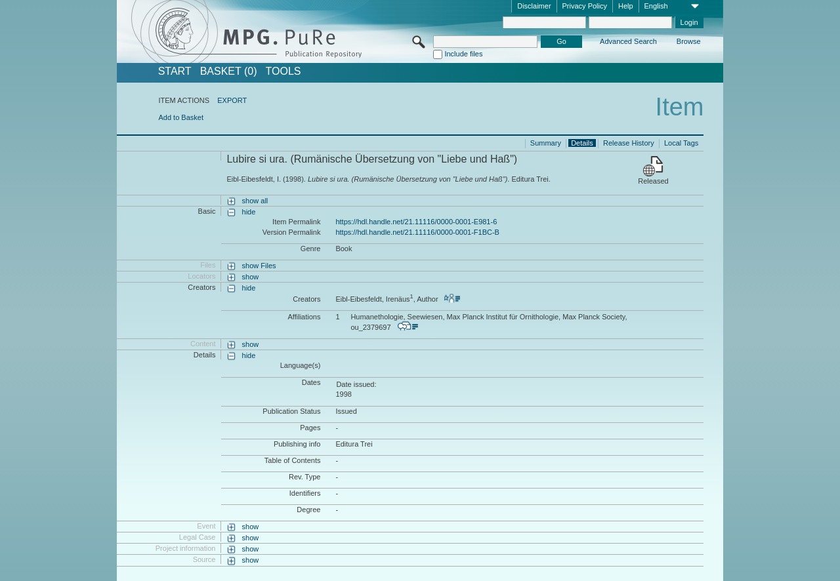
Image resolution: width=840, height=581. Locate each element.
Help (625, 6)
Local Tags (681, 143)
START (175, 71)
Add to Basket (180, 117)
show (250, 277)
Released (653, 181)
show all (255, 201)
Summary (545, 143)
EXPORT (232, 100)
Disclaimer (534, 6)
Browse (689, 41)
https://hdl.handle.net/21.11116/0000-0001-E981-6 (416, 222)
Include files (463, 54)
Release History (628, 143)
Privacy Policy (584, 6)
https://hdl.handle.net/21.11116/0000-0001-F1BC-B (417, 232)
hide (249, 212)
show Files (259, 266)
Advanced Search (628, 41)
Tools (283, 71)
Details (582, 143)
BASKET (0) (228, 71)
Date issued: (356, 384)
